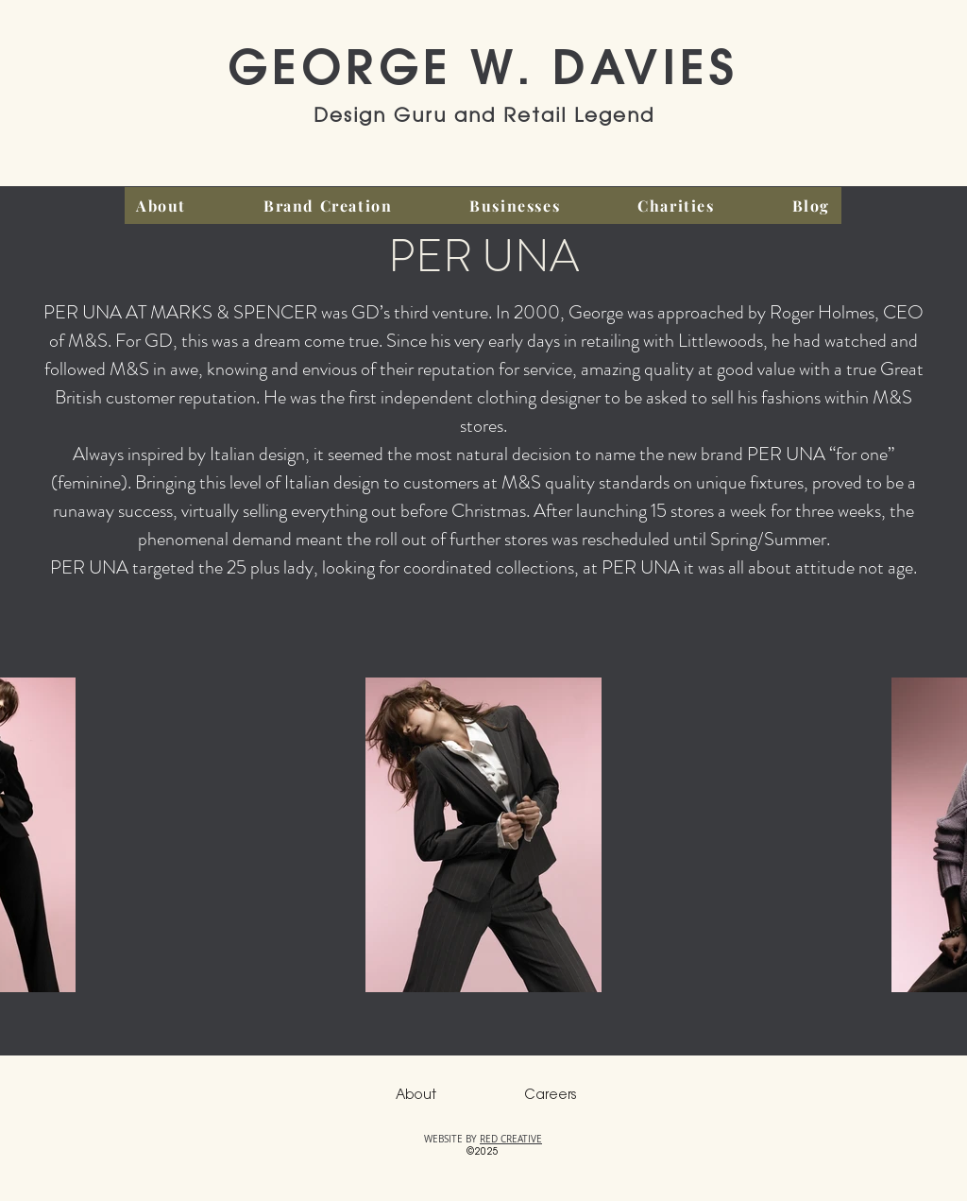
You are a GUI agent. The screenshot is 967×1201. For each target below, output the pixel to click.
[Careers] (550, 1096)
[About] (415, 1096)
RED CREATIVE (511, 1139)
